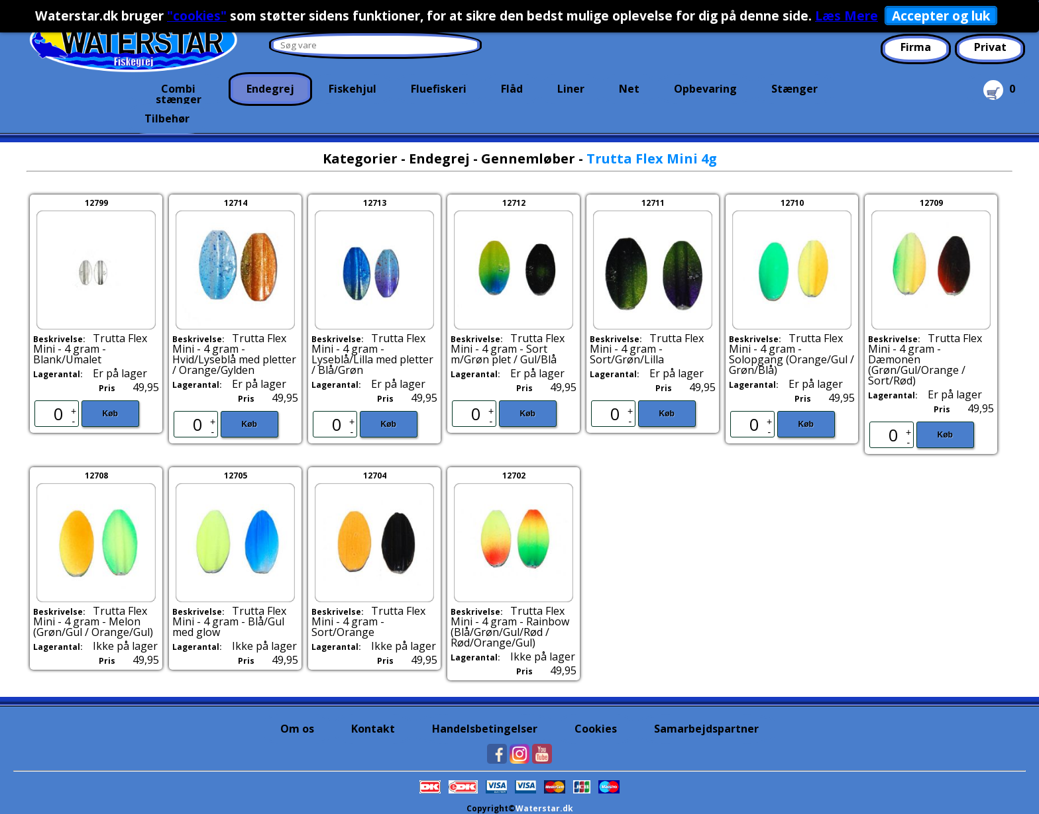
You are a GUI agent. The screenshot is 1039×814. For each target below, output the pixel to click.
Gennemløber (528, 158)
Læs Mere (846, 15)
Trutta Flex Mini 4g (651, 158)
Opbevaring (705, 88)
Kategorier (360, 158)
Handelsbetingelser (484, 728)
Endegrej (270, 88)
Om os (297, 728)
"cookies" (197, 15)
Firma (916, 47)
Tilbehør (167, 118)
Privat (990, 47)
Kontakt (373, 728)
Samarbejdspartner (706, 728)
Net (629, 88)
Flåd (512, 88)
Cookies (595, 728)
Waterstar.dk (544, 808)
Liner (570, 88)
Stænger (794, 88)
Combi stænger (178, 92)
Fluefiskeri (438, 88)
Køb (110, 413)
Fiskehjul (352, 88)
